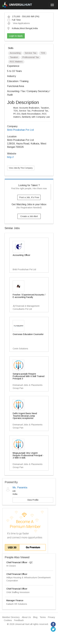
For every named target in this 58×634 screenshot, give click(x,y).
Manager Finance (14, 600)
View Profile (33, 500)
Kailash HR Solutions (16, 604)
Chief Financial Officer (16, 574)
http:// (10, 157)
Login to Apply (16, 36)
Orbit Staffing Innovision (18, 592)
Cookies (8, 620)
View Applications (18, 23)
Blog (35, 617)
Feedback (19, 620)
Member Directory (11, 617)
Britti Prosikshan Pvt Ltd (20, 130)
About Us (26, 617)
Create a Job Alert (29, 216)
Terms (43, 617)
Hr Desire (11, 566)
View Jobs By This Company (21, 168)
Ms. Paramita (20, 487)
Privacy (51, 617)
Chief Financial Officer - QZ (19, 562)
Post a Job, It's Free (29, 197)
